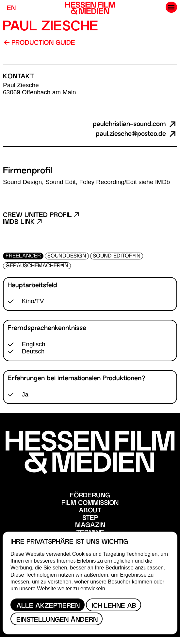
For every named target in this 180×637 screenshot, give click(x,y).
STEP (90, 518)
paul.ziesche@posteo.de (136, 134)
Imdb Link (22, 222)
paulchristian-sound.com (135, 124)
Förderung (90, 496)
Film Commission (90, 503)
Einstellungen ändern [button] (57, 620)
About (90, 511)
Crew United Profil (41, 215)
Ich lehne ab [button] (114, 606)
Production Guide (39, 43)
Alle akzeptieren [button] (48, 606)
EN (11, 9)
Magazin (90, 525)
